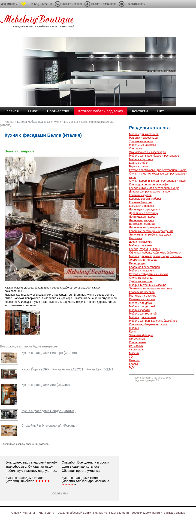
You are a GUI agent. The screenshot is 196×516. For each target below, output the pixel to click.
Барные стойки (138, 162)
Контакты (140, 111)
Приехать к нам (135, 4)
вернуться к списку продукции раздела (25, 444)
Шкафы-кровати (139, 310)
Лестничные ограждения (145, 227)
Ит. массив (71, 121)
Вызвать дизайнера (103, 4)
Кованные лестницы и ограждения (151, 231)
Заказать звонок (72, 4)
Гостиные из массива (142, 295)
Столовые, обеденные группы (148, 324)
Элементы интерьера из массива (150, 288)
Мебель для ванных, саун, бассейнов (153, 320)
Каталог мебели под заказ (100, 111)
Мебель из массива (141, 270)
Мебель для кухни (140, 245)
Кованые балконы (140, 202)
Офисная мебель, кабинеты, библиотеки (155, 252)
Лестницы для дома (142, 216)
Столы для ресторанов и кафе (148, 184)
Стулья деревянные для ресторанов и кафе (157, 180)
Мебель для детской (142, 306)
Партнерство (58, 111)
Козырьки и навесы (141, 205)
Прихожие (135, 238)
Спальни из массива (142, 299)
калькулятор (137, 338)
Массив (134, 353)
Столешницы (137, 342)
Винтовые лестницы (142, 223)
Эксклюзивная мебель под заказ (150, 234)
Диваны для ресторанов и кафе (149, 191)
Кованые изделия (140, 195)
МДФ (132, 367)
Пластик (134, 360)
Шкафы (134, 328)
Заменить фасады (141, 335)
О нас (33, 111)
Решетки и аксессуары (143, 137)
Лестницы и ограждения (144, 209)
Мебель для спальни (142, 317)
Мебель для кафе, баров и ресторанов (154, 155)
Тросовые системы (141, 141)
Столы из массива (140, 277)
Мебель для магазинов (144, 134)
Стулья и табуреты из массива (148, 274)
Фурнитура (136, 349)
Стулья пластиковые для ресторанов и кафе (158, 170)
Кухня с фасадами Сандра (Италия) (48, 411)
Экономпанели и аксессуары (147, 152)
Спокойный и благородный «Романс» (49, 425)
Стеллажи (135, 148)
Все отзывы (59, 493)
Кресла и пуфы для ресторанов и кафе (154, 188)
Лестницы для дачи (141, 220)
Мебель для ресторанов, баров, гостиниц (155, 256)
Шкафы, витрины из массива (147, 285)
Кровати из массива (142, 292)
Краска (133, 364)
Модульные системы (142, 144)
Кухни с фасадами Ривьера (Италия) (49, 353)
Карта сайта (46, 512)
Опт (160, 111)
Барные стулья (138, 166)
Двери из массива (140, 241)
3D (131, 356)
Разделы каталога (149, 127)
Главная (12, 111)
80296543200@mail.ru (146, 512)
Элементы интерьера (143, 259)
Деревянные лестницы (143, 213)
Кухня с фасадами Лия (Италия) (45, 385)
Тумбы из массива (141, 281)
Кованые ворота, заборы (145, 198)
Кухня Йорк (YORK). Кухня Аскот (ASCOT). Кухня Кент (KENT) (68, 369)
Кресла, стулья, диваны (144, 249)
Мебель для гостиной (143, 313)
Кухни (57, 121)
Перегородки (137, 263)
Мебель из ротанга (141, 159)
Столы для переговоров (144, 267)
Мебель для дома (140, 303)
